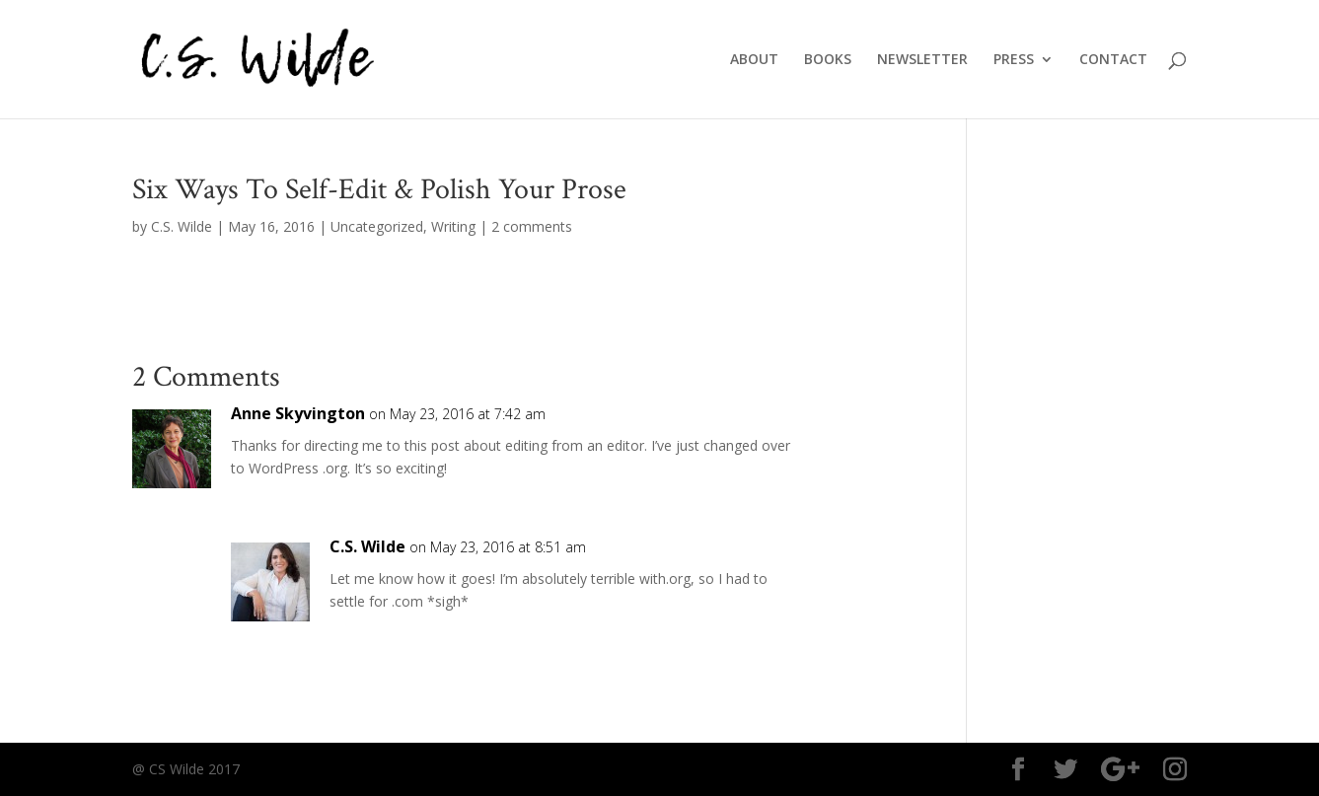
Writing (453, 226)
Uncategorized (376, 226)
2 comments (531, 226)
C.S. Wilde (181, 226)
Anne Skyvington (298, 413)
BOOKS (827, 60)
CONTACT (1113, 60)
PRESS (1013, 60)
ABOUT (754, 60)
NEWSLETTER (922, 60)
